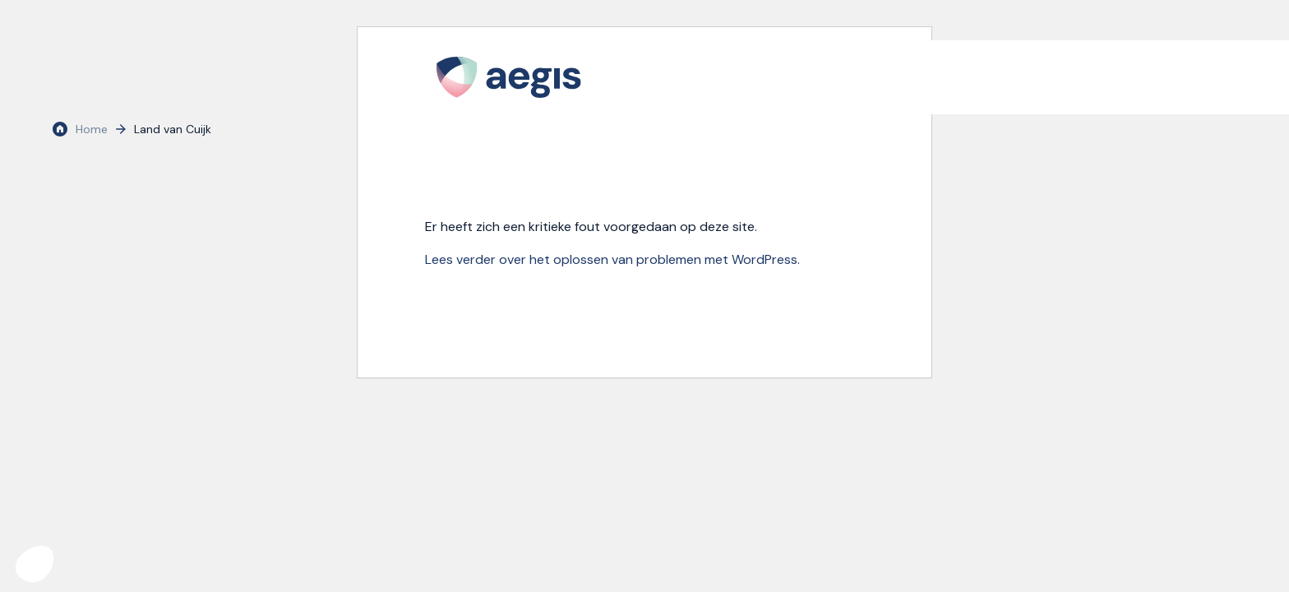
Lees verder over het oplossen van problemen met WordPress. (612, 259)
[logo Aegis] (509, 77)
